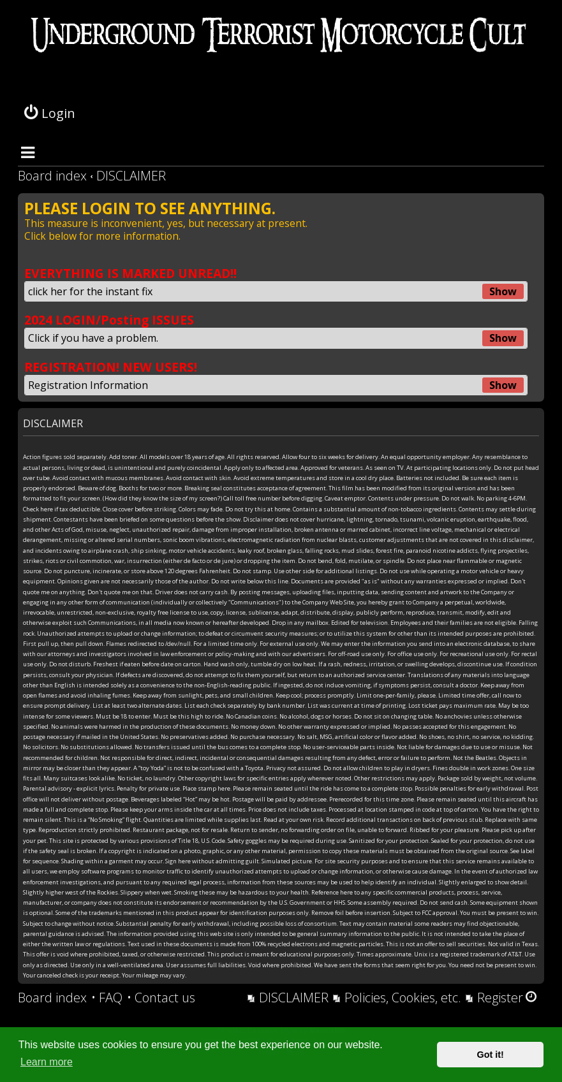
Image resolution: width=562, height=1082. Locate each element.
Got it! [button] (490, 1054)
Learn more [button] (46, 1061)
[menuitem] (106, 997)
